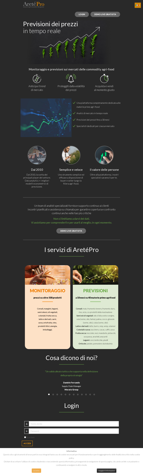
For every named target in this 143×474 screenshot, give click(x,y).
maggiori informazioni (106, 471)
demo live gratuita (105, 14)
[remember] (25, 437)
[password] (74, 431)
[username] (74, 424)
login (81, 14)
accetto (36, 471)
